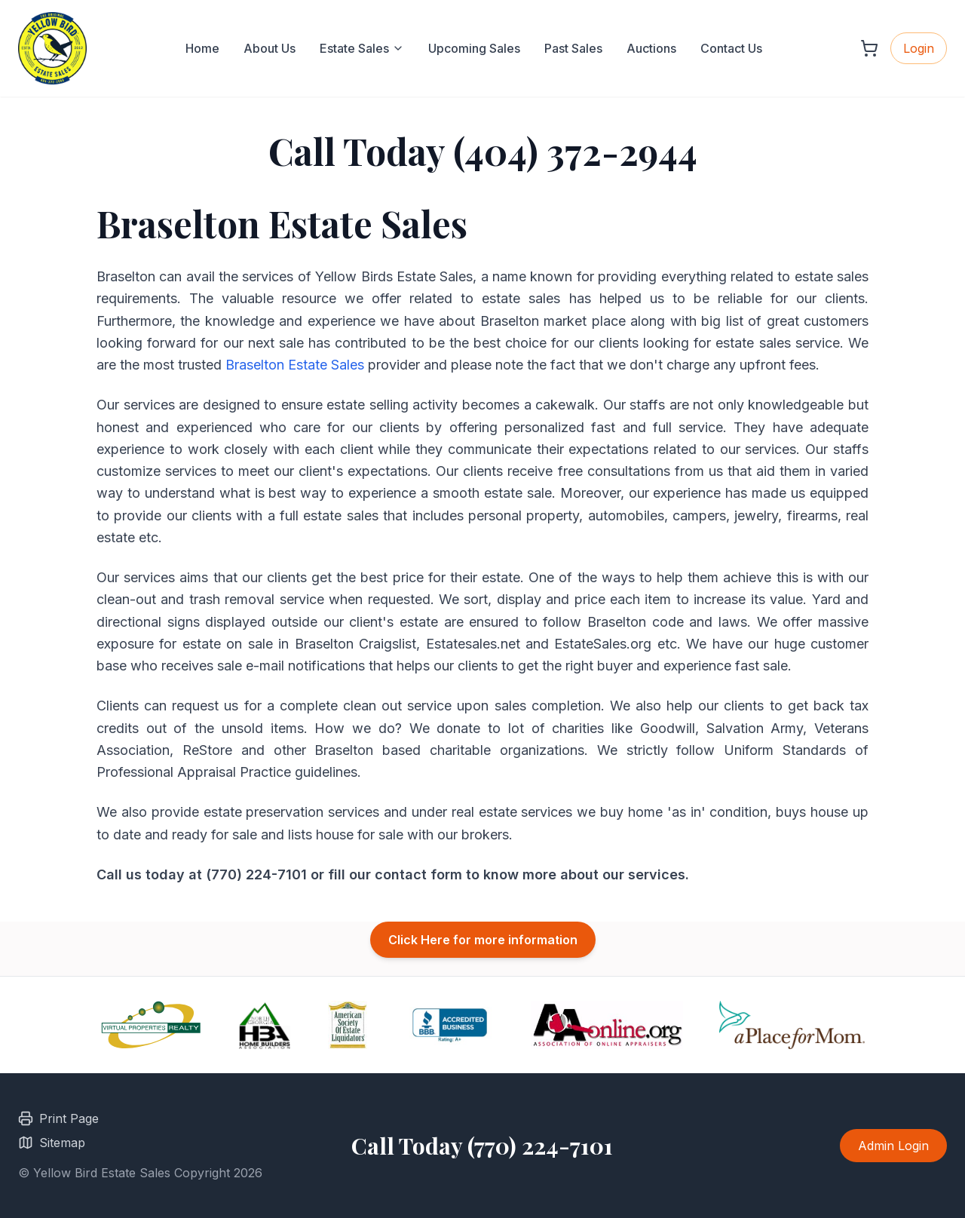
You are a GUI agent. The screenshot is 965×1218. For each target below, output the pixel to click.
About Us (270, 48)
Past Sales (573, 48)
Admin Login (893, 1145)
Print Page (58, 1118)
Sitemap (51, 1142)
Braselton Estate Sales (294, 365)
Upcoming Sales (474, 48)
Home (202, 48)
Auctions (651, 48)
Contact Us (731, 48)
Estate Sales (362, 48)
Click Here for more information (482, 939)
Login (918, 48)
